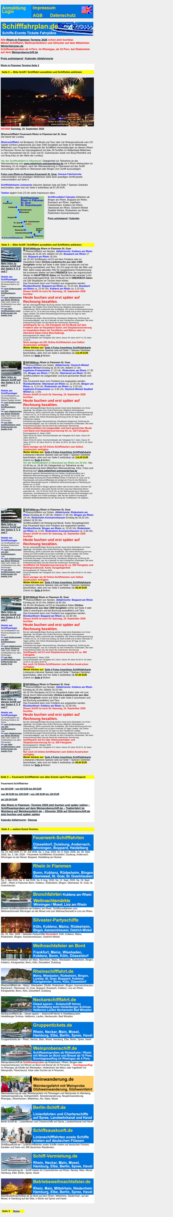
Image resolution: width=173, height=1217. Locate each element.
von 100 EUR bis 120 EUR (44, 794)
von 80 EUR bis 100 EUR (15, 794)
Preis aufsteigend (12, 58)
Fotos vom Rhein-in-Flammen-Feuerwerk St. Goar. (29, 174)
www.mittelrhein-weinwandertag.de (43, 163)
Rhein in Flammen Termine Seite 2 (20, 65)
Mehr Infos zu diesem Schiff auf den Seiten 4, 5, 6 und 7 (11, 267)
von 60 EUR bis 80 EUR (28, 789)
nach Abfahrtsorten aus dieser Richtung (11, 298)
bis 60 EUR (7, 789)
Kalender (74, 218)
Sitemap (32, 820)
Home (16, 1211)
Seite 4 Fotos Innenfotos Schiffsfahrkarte (68, 347)
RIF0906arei (32, 684)
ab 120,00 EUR (9, 799)
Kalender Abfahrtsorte (39, 58)
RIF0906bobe (33, 248)
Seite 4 (38, 355)
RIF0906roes (33, 509)
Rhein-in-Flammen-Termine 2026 (26, 39)
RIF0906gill (32, 597)
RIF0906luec (32, 362)
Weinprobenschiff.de (25, 52)
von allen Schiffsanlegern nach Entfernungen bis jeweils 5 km (10, 312)
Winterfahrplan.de (12, 46)
